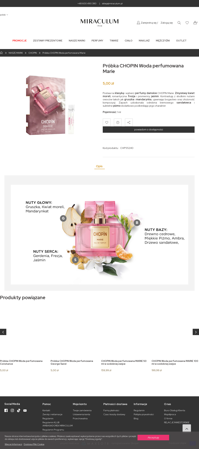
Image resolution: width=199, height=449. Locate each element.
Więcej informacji (13, 444)
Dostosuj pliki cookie (34, 444)
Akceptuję (153, 437)
